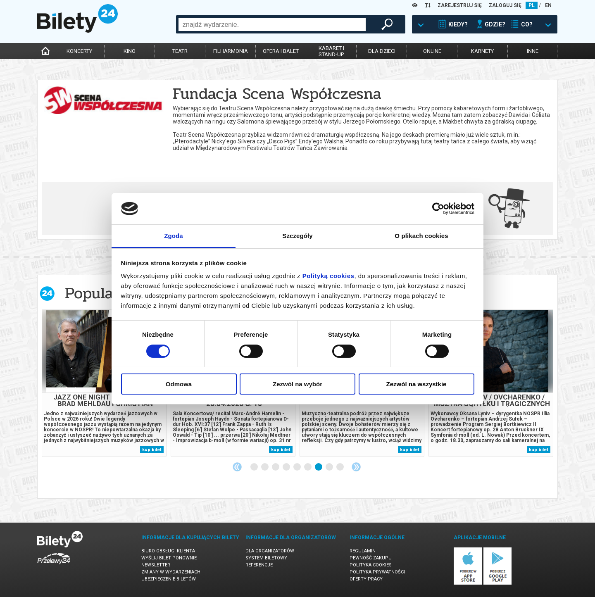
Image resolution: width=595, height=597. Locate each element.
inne (532, 51)
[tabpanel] (104, 383)
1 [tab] (254, 467)
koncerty (79, 51)
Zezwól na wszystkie (416, 384)
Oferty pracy (366, 579)
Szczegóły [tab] (297, 235)
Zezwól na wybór (297, 384)
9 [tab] (340, 467)
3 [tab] (276, 467)
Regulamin (363, 551)
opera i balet (281, 51)
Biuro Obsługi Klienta (168, 551)
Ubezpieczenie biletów (168, 579)
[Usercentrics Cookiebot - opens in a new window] (438, 208)
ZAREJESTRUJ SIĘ (460, 5)
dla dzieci (381, 51)
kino (130, 51)
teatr (180, 51)
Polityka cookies (371, 565)
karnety (482, 51)
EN (548, 5)
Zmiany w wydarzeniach (170, 572)
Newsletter (155, 565)
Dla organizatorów (269, 551)
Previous (237, 466)
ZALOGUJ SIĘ (505, 5)
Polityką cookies (328, 275)
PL (531, 5)
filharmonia (230, 51)
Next (356, 466)
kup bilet (152, 449)
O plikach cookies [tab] (421, 235)
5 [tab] (297, 467)
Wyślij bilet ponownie (169, 558)
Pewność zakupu (371, 558)
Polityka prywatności (377, 572)
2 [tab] (265, 467)
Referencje (259, 565)
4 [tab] (287, 467)
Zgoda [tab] (173, 235)
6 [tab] (308, 467)
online (432, 51)
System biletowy (266, 558)
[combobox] (272, 24)
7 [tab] (319, 467)
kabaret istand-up (331, 51)
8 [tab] (330, 467)
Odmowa (179, 384)
